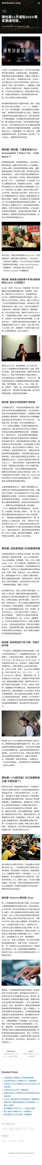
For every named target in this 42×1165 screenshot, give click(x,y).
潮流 (4, 11)
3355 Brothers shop (11, 3)
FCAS (4, 1141)
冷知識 (11, 1129)
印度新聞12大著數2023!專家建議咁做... (19, 1078)
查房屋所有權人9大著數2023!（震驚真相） (21, 1081)
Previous (11, 1054)
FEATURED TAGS (8, 1124)
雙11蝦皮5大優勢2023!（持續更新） (18, 1112)
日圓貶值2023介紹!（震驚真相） (17, 1090)
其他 (31, 1129)
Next (31, 1054)
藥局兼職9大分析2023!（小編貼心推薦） (20, 1108)
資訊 (4, 1129)
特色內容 (18, 1129)
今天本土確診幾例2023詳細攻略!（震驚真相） (22, 1099)
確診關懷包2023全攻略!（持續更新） (18, 1115)
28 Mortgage (11, 1141)
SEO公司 (21, 1141)
